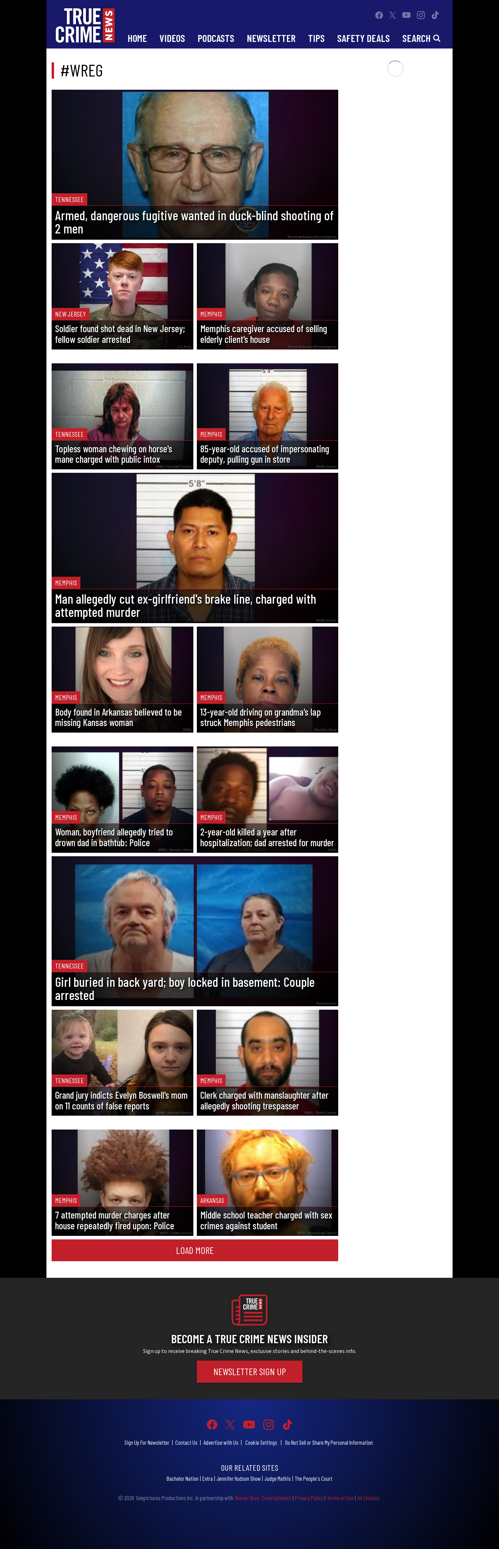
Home (137, 38)
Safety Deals (363, 38)
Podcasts (216, 38)
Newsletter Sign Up (249, 1371)
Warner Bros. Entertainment (263, 1497)
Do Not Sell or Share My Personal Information (329, 1442)
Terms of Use (340, 1497)
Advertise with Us (220, 1442)
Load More (195, 1250)
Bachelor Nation (183, 1478)
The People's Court (313, 1478)
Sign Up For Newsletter (146, 1442)
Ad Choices (368, 1497)
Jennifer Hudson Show (239, 1478)
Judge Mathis (277, 1478)
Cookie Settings (261, 1442)
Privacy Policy (309, 1497)
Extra (207, 1478)
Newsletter (271, 38)
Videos (172, 38)
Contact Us (186, 1442)
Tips (316, 38)
